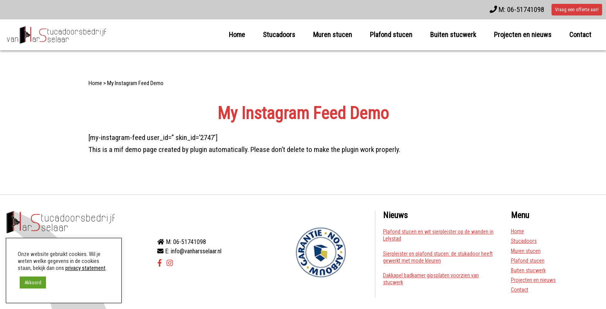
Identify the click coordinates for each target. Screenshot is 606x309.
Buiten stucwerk (453, 35)
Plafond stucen (391, 35)
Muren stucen (332, 35)
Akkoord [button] (32, 282)
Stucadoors (279, 35)
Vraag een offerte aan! (577, 9)
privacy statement (85, 268)
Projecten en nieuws (523, 35)
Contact (580, 35)
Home (237, 35)
